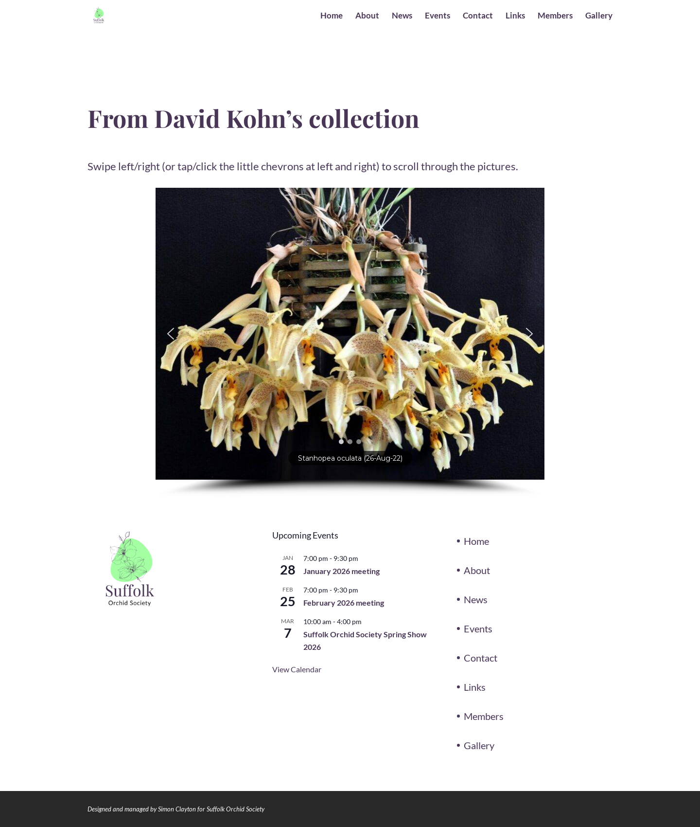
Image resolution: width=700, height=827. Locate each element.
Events (437, 16)
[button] (170, 334)
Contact (478, 16)
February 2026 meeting (343, 602)
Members (555, 16)
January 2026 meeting (341, 570)
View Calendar (296, 669)
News (402, 16)
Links (515, 16)
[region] (350, 342)
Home (331, 16)
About (367, 16)
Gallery (598, 16)
